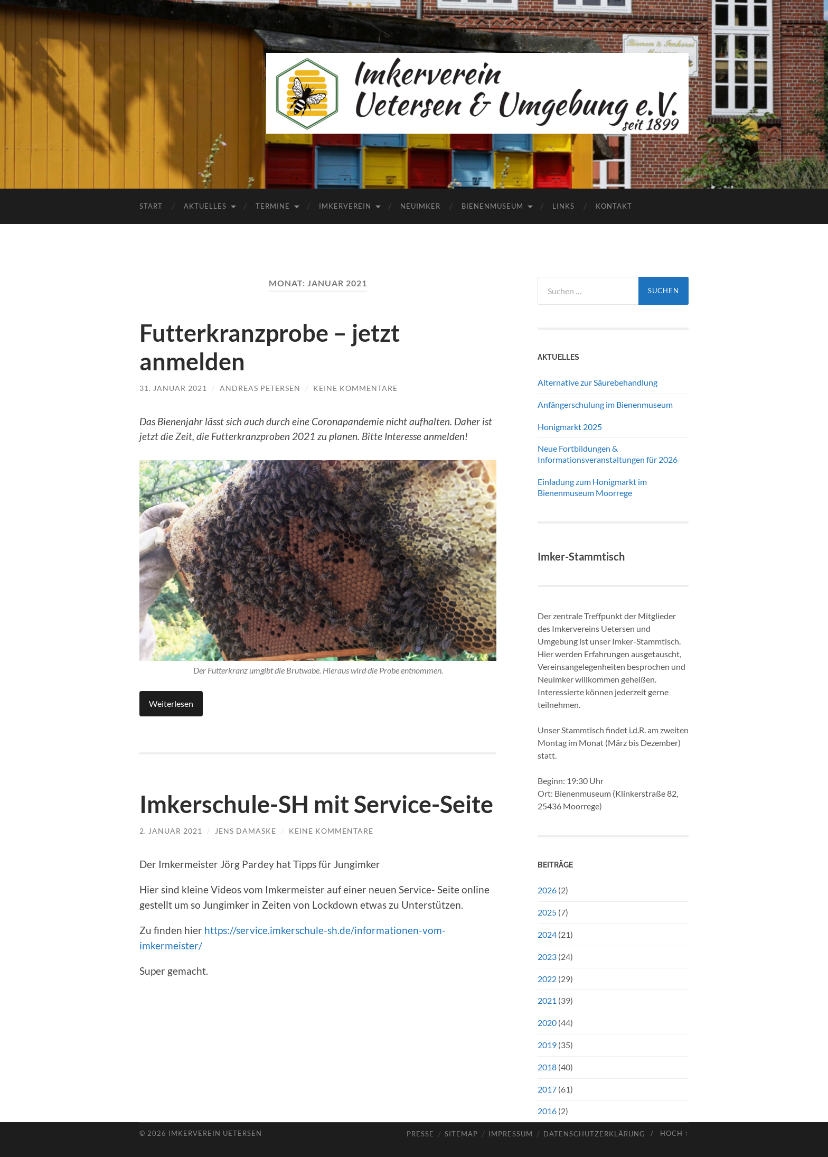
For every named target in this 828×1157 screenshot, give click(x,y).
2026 (547, 890)
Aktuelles (205, 206)
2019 (547, 1045)
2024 (547, 934)
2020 (547, 1023)
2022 (547, 979)
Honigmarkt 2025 (570, 427)
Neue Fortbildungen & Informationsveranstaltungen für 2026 (608, 453)
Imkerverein (345, 206)
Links (563, 206)
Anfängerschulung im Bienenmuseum (605, 404)
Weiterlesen (171, 703)
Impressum (510, 1134)
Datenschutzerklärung (594, 1134)
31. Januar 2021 (173, 388)
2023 (547, 956)
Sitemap (461, 1134)
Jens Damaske (245, 830)
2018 (547, 1067)
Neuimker (420, 206)
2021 (547, 1000)
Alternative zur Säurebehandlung (597, 382)
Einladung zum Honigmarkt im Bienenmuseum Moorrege (592, 487)
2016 (547, 1111)
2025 (547, 912)
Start (151, 206)
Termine (273, 206)
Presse (420, 1134)
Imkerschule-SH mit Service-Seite (316, 804)
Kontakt (614, 206)
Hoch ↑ (674, 1133)
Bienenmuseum (492, 206)
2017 (547, 1089)
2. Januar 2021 (170, 830)
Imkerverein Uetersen (215, 1133)
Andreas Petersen (260, 388)
